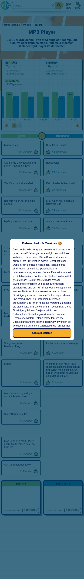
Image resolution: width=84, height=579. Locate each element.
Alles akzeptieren (42, 332)
